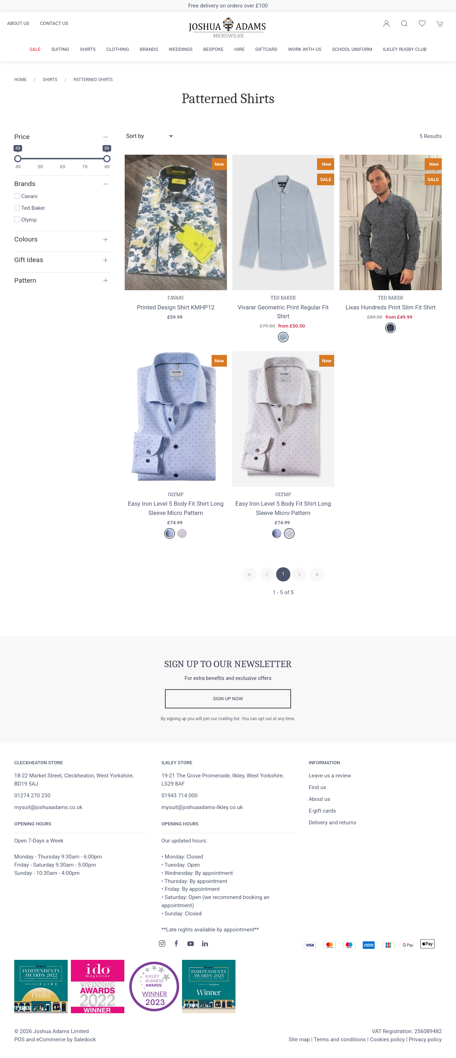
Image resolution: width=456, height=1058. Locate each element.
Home (20, 79)
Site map (299, 1039)
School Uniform (352, 49)
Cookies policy (387, 1039)
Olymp (25, 220)
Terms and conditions (340, 1039)
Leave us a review (330, 775)
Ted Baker (29, 208)
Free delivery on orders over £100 (228, 5)
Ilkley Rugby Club (405, 49)
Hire (239, 49)
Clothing (117, 49)
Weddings (181, 49)
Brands (149, 49)
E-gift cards (322, 811)
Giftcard (266, 49)
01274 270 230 (32, 795)
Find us (317, 787)
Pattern (25, 280)
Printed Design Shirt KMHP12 (175, 307)
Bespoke (213, 49)
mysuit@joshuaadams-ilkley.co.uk (202, 807)
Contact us (54, 23)
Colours (25, 239)
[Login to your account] (386, 23)
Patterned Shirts (93, 79)
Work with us (304, 49)
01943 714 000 (179, 795)
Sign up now (228, 698)
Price (22, 137)
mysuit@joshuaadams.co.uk (48, 807)
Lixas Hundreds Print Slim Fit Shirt (391, 307)
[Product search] (404, 23)
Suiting (60, 49)
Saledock (85, 1039)
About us (18, 23)
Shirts (87, 49)
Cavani (25, 196)
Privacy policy (425, 1039)
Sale (35, 49)
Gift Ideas (28, 260)
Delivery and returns (332, 822)
